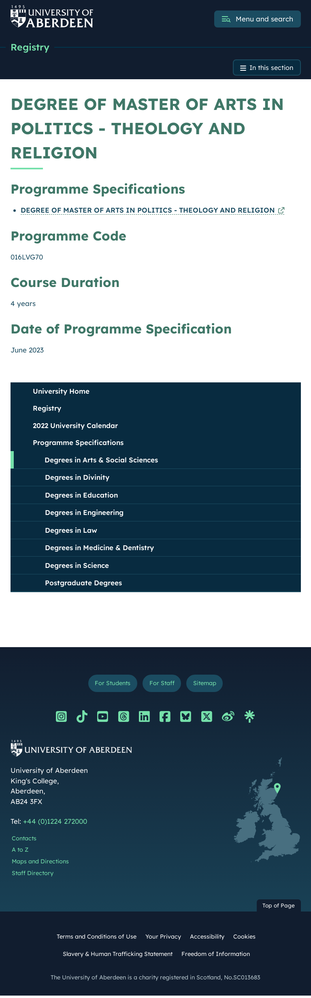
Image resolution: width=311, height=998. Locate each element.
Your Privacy (163, 938)
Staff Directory (32, 875)
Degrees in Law (71, 531)
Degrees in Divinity (77, 478)
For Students (110, 685)
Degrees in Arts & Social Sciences (101, 461)
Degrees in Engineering (84, 513)
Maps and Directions (40, 863)
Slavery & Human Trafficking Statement (118, 956)
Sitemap (206, 685)
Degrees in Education (81, 496)
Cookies (244, 938)
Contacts (24, 840)
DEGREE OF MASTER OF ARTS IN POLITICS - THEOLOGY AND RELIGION (148, 211)
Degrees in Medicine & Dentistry (99, 548)
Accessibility (207, 938)
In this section (270, 68)
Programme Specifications (78, 443)
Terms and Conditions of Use (96, 938)
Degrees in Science (77, 566)
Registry (31, 47)
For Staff (162, 685)
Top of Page (278, 907)
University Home (61, 392)
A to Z (20, 851)
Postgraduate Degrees (83, 584)
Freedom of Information (215, 956)
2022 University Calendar (75, 426)
